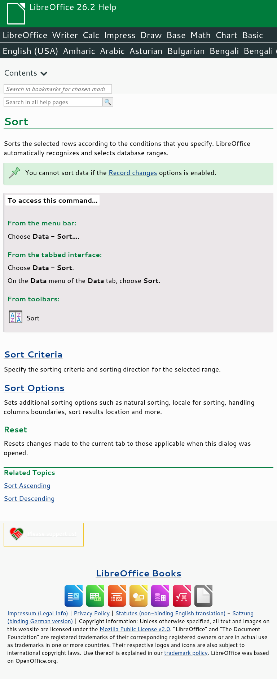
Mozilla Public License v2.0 (135, 629)
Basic (252, 35)
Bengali (224, 51)
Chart (226, 35)
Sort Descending (29, 498)
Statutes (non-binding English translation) (170, 613)
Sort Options (34, 387)
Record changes (133, 172)
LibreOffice (24, 35)
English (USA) (30, 51)
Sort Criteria (33, 354)
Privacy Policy (92, 613)
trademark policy (185, 653)
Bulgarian (186, 51)
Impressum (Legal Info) (37, 613)
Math (200, 35)
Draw (151, 35)
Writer (65, 35)
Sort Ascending (27, 485)
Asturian (146, 51)
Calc (91, 35)
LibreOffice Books (138, 573)
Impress (120, 35)
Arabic (112, 51)
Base (176, 35)
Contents (20, 72)
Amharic (79, 51)
